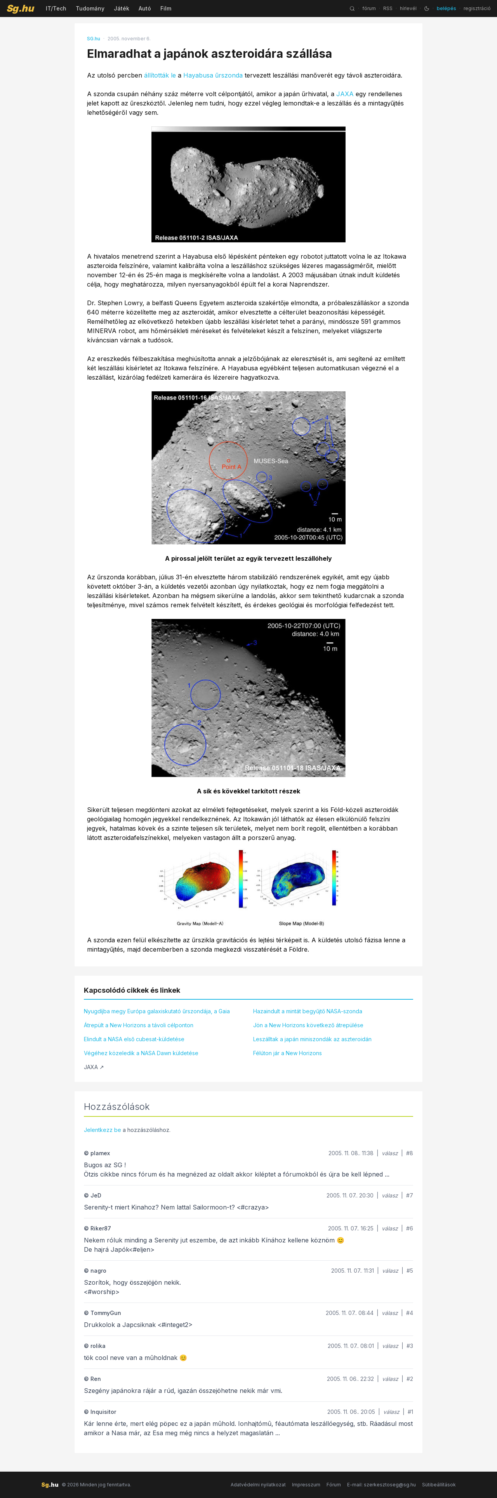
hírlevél (408, 8)
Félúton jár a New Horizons (287, 1053)
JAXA (345, 94)
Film (165, 8)
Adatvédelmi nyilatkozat (258, 1485)
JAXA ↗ (94, 1067)
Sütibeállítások (439, 1485)
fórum (369, 8)
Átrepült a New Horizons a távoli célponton (138, 1025)
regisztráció (477, 8)
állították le (160, 75)
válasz (390, 1153)
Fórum (334, 1485)
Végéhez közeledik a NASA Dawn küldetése (141, 1053)
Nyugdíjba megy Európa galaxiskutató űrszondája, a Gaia (157, 1011)
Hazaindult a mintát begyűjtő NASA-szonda (307, 1011)
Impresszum (306, 1485)
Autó (145, 8)
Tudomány (90, 8)
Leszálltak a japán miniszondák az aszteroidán (312, 1039)
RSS (388, 8)
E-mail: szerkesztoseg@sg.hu (381, 1485)
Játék (121, 8)
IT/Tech (56, 8)
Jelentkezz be (102, 1130)
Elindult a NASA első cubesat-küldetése (134, 1039)
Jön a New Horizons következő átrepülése (308, 1025)
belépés (446, 8)
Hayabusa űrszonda (213, 75)
